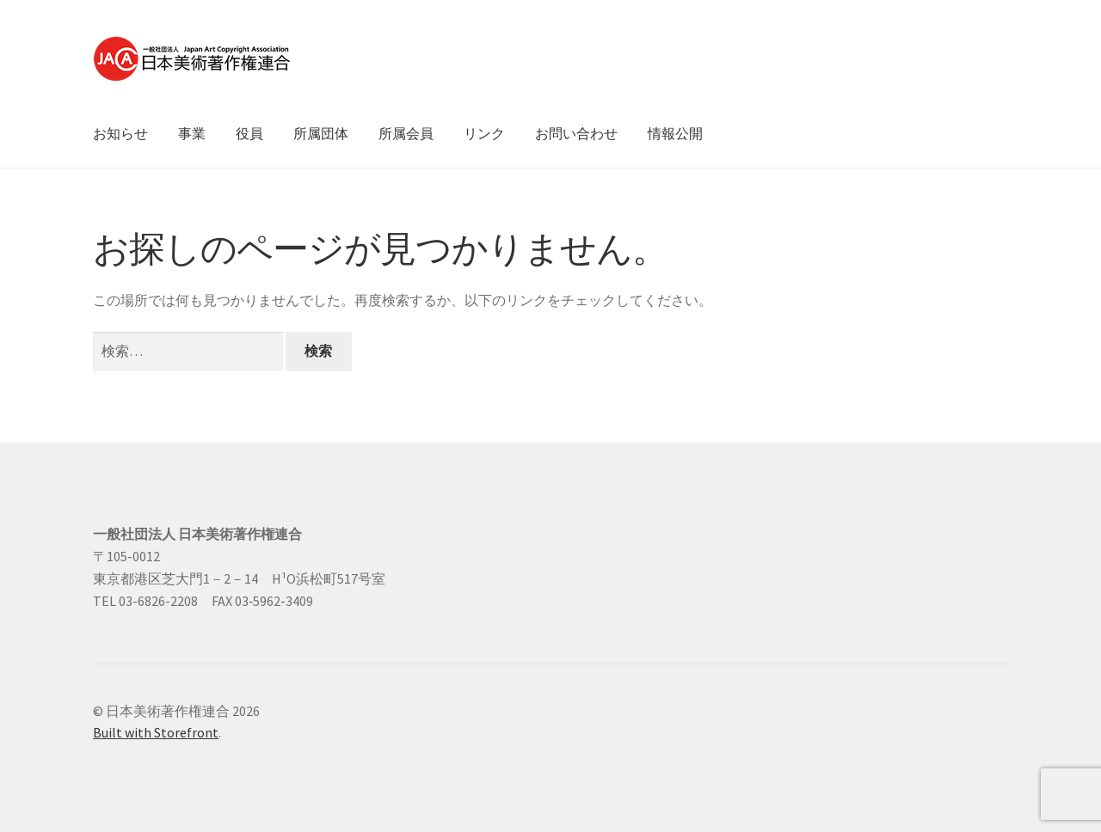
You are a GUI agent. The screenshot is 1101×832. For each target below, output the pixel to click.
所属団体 (320, 133)
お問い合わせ (576, 133)
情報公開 (675, 133)
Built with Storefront (155, 732)
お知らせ (120, 133)
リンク (484, 133)
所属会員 (406, 133)
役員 (249, 133)
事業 (192, 133)
